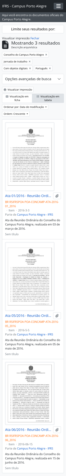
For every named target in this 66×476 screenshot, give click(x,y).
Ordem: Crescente (15, 113)
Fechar (34, 38)
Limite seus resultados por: (33, 29)
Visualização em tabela (48, 98)
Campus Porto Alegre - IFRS (35, 215)
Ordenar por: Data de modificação (24, 107)
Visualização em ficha (17, 98)
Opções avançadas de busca (28, 78)
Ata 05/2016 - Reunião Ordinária (28, 316)
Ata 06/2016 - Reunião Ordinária (28, 430)
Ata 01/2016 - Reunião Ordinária (28, 196)
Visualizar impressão (18, 89)
